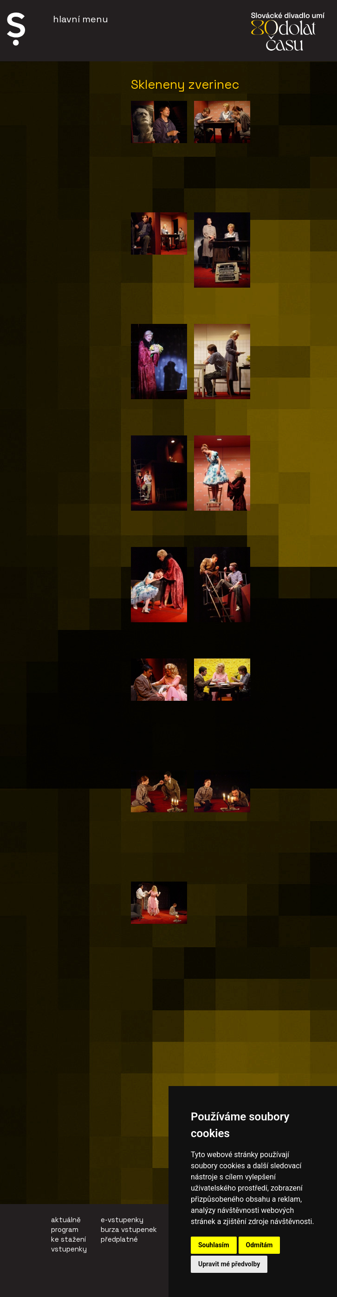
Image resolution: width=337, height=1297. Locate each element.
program (64, 1229)
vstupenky (69, 1248)
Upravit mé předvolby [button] (229, 1264)
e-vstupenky (122, 1219)
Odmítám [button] (259, 1245)
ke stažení (68, 1239)
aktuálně (66, 1219)
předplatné (119, 1239)
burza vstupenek (129, 1229)
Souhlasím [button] (213, 1245)
